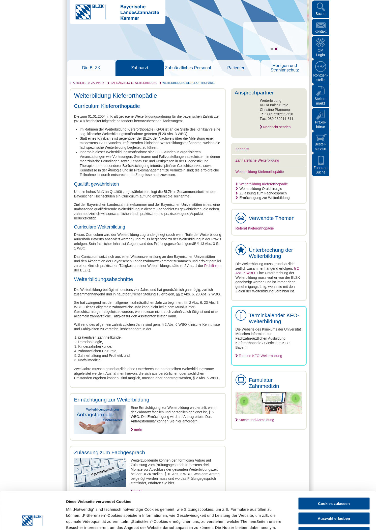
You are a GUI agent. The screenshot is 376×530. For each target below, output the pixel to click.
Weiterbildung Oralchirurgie (259, 189)
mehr (138, 429)
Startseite (78, 82)
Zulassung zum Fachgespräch (261, 193)
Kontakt (320, 31)
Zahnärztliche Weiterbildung (134, 82)
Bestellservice (321, 146)
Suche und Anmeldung (256, 420)
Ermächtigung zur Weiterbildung (263, 198)
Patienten (236, 68)
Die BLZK (91, 68)
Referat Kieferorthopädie (255, 228)
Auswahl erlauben (334, 483)
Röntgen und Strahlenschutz (285, 67)
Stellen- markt (320, 101)
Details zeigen (268, 520)
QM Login (320, 52)
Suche (320, 14)
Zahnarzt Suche (320, 170)
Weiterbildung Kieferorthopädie (188, 82)
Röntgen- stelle (320, 77)
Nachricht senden (277, 127)
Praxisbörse (320, 124)
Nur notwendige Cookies (334, 498)
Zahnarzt (139, 68)
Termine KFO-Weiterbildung (260, 356)
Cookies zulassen (334, 468)
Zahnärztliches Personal (188, 68)
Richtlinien (212, 266)
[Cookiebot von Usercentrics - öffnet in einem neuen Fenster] (33, 520)
